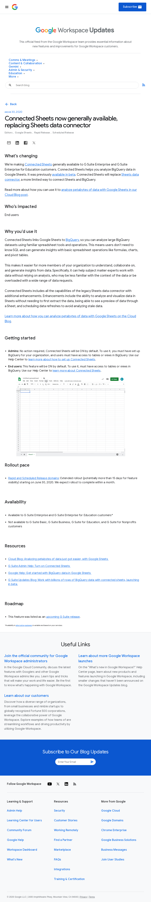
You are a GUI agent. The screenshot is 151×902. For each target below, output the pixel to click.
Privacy (83, 897)
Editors (9, 132)
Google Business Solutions (118, 840)
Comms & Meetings (23, 60)
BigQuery (72, 240)
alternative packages (24, 625)
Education (17, 73)
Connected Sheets (38, 164)
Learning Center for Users (24, 820)
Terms (92, 897)
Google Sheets (23, 132)
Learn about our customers (26, 696)
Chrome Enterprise (114, 830)
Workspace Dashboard (22, 850)
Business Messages (114, 850)
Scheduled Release (63, 132)
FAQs (57, 859)
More (14, 76)
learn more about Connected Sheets (76, 370)
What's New (14, 859)
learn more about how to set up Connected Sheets (61, 359)
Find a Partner (63, 840)
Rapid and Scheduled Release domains (33, 478)
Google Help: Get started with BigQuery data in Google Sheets (49, 573)
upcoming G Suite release (63, 617)
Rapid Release (42, 132)
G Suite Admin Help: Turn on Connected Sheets (39, 566)
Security (59, 810)
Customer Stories (65, 820)
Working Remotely (66, 830)
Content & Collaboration (26, 63)
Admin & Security (22, 70)
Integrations (62, 869)
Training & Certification (69, 879)
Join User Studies (112, 859)
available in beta (63, 175)
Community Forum (19, 830)
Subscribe (132, 7)
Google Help (15, 840)
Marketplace (62, 850)
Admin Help (14, 810)
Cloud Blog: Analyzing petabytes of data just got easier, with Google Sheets (58, 559)
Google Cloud (110, 810)
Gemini (15, 66)
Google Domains (112, 820)
